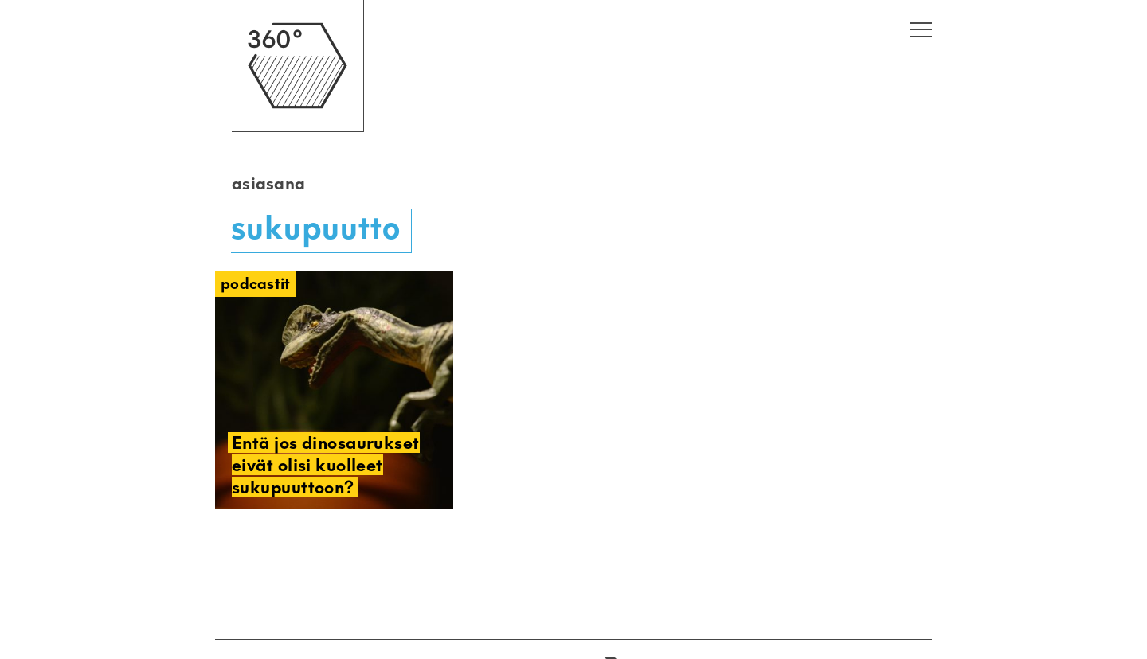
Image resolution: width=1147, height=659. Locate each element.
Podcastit (256, 284)
